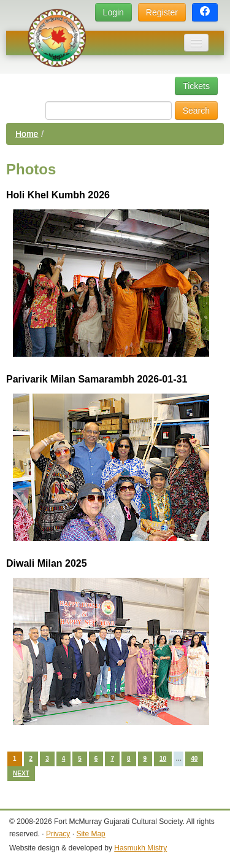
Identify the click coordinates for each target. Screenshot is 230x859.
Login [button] (113, 12)
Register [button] (162, 12)
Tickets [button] (196, 86)
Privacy (58, 834)
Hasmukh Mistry (140, 848)
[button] (205, 12)
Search (196, 110)
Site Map (90, 834)
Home (26, 134)
